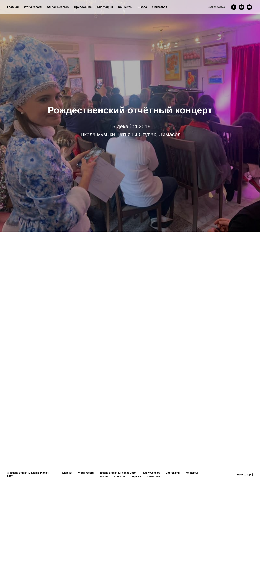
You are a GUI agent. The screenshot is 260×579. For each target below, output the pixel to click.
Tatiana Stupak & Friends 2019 (118, 472)
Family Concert (151, 472)
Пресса (136, 476)
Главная (13, 7)
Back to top (245, 474)
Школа (104, 476)
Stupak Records (58, 7)
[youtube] (249, 7)
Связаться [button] (159, 7)
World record (33, 7)
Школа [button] (142, 7)
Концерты (192, 472)
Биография (105, 7)
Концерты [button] (125, 7)
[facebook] (233, 7)
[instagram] (241, 7)
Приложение (83, 7)
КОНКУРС (120, 476)
